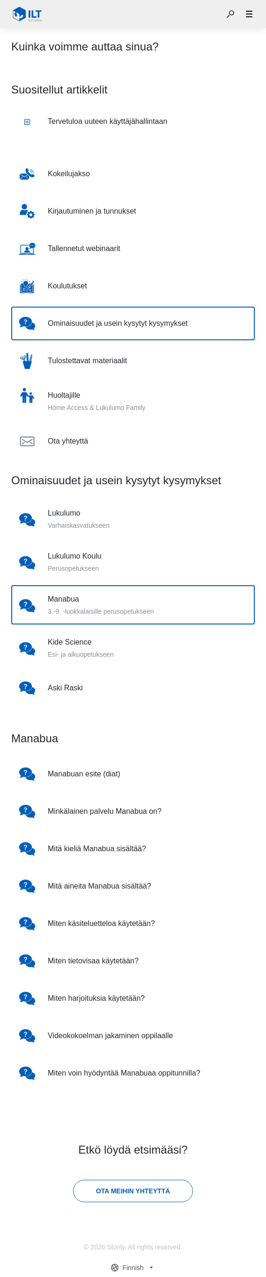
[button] (230, 14)
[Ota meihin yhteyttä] (133, 1191)
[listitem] (133, 174)
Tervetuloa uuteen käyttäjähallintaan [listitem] (95, 121)
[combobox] (133, 1267)
